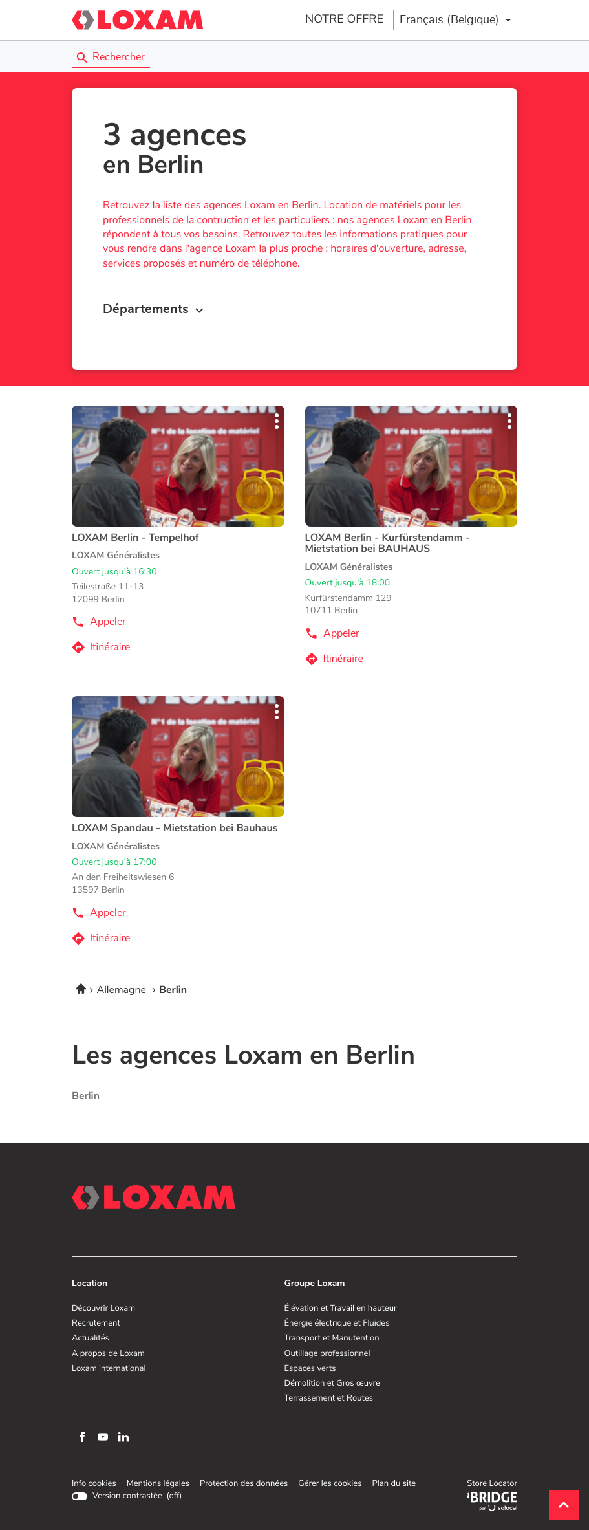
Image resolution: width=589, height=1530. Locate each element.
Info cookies (94, 1484)
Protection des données (244, 1484)
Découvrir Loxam (103, 1308)
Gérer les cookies (329, 1484)
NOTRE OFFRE (344, 19)
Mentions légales (158, 1484)
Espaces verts (310, 1368)
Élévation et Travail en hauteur (340, 1308)
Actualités (90, 1338)
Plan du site (394, 1484)
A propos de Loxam (108, 1354)
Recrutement (96, 1323)
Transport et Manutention (332, 1338)
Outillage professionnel (327, 1354)
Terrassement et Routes (329, 1398)
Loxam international (109, 1368)
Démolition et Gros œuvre (332, 1383)
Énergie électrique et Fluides (337, 1323)
